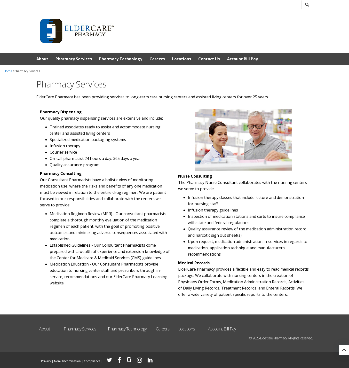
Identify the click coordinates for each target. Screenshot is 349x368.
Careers (157, 59)
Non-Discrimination (67, 361)
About (42, 59)
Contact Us (209, 59)
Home (8, 71)
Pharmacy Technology (120, 59)
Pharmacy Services (74, 59)
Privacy (46, 361)
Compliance (92, 361)
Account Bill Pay (242, 59)
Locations (181, 59)
